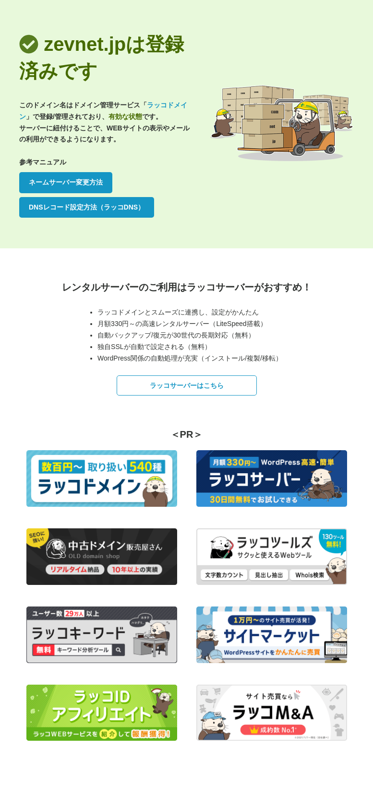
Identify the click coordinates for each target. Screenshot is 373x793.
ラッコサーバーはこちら (187, 385)
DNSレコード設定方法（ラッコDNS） (86, 207)
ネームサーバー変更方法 (66, 182)
